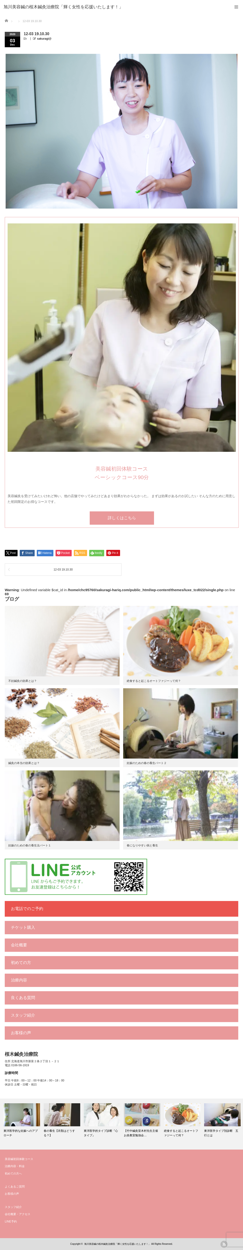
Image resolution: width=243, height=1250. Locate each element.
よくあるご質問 (15, 1186)
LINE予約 (11, 1221)
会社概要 (19, 945)
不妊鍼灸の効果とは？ (22, 681)
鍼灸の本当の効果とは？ (24, 763)
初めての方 (21, 962)
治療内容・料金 (15, 1166)
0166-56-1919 (20, 1065)
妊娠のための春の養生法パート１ (29, 845)
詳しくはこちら (122, 518)
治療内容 (19, 980)
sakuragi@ (44, 38)
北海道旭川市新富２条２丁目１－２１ (35, 1061)
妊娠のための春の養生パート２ (147, 763)
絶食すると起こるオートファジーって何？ (154, 681)
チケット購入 (23, 927)
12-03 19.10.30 (63, 569)
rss (224, 1244)
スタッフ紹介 (23, 1015)
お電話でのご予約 (27, 908)
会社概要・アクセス (17, 1214)
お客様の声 (21, 1033)
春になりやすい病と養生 (142, 845)
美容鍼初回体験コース (19, 1159)
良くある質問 (23, 997)
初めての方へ (13, 1173)
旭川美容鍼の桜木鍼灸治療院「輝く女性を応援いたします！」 (117, 1244)
